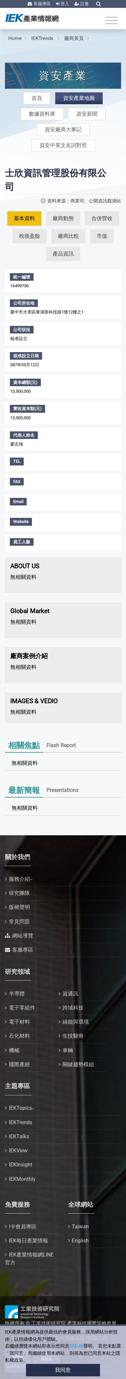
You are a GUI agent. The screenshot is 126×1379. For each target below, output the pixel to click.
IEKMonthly (22, 1179)
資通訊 (70, 994)
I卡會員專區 (23, 1226)
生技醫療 (73, 1036)
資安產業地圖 (79, 98)
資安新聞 (86, 114)
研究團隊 (19, 893)
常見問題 (19, 921)
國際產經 (19, 1064)
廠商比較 (68, 236)
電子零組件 (22, 1008)
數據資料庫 (42, 114)
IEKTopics (20, 1108)
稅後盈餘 (29, 236)
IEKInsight (20, 1165)
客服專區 (42, 3)
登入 (64, 3)
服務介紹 (19, 879)
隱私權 (76, 1346)
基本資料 (24, 218)
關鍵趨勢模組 (78, 1064)
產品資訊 (63, 254)
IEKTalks (19, 1136)
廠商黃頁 (74, 38)
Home (15, 38)
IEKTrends (43, 38)
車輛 (68, 1050)
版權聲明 (19, 907)
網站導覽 (22, 936)
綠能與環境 (76, 1022)
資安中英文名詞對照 (63, 145)
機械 (14, 1050)
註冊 (84, 3)
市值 (102, 236)
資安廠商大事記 (63, 129)
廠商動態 (63, 218)
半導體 (17, 994)
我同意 (63, 1370)
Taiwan (80, 1226)
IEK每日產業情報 (28, 1240)
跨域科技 (73, 1008)
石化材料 (19, 1036)
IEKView (18, 1150)
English (80, 1240)
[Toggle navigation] (111, 20)
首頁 (37, 98)
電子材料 (19, 1022)
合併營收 (102, 218)
